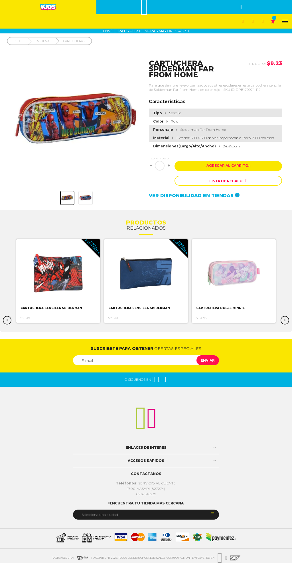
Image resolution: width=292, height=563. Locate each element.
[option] (58, 281)
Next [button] (285, 320)
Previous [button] (7, 320)
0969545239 (146, 494)
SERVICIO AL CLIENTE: (146, 483)
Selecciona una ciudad (100, 514)
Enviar (208, 360)
